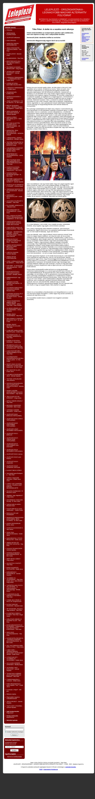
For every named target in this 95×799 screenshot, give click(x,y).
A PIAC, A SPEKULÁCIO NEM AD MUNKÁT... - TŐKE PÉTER (15, 262)
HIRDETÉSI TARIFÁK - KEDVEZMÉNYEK (13, 44)
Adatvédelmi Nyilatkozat (51, 769)
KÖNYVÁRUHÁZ (11, 40)
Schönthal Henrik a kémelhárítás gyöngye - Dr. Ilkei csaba (14, 174)
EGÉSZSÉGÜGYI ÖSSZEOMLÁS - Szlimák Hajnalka (13, 573)
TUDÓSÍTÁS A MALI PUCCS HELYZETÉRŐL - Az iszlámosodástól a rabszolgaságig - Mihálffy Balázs (15, 588)
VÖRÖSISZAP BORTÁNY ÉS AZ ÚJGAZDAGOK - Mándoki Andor (15, 191)
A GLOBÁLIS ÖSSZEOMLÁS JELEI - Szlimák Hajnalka (15, 375)
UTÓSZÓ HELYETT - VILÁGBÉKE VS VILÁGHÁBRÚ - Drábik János (15, 659)
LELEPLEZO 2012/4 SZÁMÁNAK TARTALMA (13, 466)
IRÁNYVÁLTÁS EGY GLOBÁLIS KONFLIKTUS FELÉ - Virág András (14, 241)
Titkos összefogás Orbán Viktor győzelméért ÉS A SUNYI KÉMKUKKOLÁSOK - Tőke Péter (15, 162)
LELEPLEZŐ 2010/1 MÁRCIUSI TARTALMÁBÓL (14, 415)
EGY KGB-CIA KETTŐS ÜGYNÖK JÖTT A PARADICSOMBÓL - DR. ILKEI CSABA (13, 125)
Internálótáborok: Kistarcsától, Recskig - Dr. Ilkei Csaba (15, 500)
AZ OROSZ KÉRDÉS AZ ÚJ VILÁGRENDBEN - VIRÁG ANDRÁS (14, 310)
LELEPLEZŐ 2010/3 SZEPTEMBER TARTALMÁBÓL (12, 424)
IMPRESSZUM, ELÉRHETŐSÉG (11, 33)
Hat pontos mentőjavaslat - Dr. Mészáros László (15, 491)
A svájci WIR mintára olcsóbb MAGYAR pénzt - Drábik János (15, 331)
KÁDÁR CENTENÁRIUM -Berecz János (14, 524)
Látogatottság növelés (85, 59)
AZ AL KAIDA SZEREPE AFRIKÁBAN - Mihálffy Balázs (15, 663)
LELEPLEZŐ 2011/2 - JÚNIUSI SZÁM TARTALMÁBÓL (13, 439)
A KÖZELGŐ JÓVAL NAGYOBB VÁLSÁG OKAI (14, 84)
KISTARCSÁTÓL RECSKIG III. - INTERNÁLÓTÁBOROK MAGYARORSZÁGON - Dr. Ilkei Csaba (15, 640)
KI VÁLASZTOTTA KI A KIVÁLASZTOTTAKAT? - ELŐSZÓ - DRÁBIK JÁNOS (14, 273)
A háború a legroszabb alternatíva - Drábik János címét (14, 479)
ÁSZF (40, 769)
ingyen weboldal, (86, 39)
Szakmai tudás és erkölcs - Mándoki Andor (14, 505)
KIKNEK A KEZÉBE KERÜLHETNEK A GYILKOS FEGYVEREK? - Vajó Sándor (15, 392)
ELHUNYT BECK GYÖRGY (14, 470)
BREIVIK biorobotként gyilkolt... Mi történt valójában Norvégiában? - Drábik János (15, 107)
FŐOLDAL (9, 30)
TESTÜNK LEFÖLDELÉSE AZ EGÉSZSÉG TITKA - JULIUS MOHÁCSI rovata (15, 144)
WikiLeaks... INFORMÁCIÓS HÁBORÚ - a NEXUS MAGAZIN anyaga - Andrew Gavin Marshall (14, 234)
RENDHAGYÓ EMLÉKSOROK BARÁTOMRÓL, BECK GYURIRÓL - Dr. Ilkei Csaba (15, 519)
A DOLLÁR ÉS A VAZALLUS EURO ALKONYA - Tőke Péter (15, 228)
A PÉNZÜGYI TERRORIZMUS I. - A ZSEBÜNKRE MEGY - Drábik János (15, 79)
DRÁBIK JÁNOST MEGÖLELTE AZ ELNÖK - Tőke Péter (14, 326)
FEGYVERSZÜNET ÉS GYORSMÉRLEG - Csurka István (14, 211)
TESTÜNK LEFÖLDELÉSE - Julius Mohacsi (14, 379)
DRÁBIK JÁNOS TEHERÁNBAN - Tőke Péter (14, 315)
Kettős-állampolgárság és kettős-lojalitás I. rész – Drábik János (15, 685)
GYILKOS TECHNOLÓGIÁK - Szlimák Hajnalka (15, 549)
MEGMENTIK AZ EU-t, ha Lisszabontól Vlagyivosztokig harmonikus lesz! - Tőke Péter (15, 346)
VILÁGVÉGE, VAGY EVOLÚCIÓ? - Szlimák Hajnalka (13, 669)
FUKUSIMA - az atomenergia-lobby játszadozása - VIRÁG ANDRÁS (15, 267)
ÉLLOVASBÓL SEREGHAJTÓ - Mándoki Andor (15, 206)
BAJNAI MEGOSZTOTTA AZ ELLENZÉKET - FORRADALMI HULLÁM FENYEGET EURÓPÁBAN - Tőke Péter (15, 627)
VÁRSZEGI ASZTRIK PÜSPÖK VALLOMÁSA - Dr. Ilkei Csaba (14, 283)
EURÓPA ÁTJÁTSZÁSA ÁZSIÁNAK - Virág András (14, 341)
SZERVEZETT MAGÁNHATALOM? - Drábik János (14, 196)
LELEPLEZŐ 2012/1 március (14, 454)
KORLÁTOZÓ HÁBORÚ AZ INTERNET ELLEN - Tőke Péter (14, 620)
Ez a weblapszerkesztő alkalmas (86, 36)
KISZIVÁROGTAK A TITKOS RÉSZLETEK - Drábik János (14, 539)
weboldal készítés (70, 767)
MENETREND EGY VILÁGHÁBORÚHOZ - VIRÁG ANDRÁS (15, 155)
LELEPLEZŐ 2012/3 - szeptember (13, 462)
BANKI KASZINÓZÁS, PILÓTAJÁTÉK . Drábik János (15, 568)
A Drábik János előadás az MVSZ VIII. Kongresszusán (14, 600)
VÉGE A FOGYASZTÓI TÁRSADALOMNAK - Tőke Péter (14, 49)
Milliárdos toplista (11, 694)
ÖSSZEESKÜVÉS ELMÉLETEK (12, 93)
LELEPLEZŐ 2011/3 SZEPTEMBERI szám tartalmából (13, 445)
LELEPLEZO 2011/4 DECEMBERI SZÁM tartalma (15, 450)
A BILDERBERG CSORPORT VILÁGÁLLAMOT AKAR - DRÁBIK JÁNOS (15, 149)
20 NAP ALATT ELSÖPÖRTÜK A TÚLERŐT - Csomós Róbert (15, 185)
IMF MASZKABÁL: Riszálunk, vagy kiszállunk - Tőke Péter (15, 609)
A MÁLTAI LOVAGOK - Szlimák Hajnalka (13, 253)
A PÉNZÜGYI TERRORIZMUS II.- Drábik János (15, 88)
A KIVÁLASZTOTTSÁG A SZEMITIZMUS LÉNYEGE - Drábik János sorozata (14, 223)
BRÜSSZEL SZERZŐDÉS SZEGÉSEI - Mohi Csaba (14, 406)
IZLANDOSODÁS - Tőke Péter (15, 58)
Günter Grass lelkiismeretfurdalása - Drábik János (15, 534)
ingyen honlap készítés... (85, 41)
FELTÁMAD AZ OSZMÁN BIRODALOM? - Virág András (15, 67)
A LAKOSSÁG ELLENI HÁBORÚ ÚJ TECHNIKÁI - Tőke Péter (14, 595)
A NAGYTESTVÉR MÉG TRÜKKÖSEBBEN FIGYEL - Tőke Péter (14, 352)
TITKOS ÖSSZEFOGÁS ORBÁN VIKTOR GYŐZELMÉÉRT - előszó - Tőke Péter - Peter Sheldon (14, 303)
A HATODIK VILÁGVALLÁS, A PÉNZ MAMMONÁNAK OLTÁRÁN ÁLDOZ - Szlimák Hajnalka (15, 296)
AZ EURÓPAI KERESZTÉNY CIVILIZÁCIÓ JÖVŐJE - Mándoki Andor (15, 289)
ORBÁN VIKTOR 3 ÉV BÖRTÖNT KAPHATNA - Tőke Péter (15, 544)
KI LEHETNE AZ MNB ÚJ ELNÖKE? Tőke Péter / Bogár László (15, 615)
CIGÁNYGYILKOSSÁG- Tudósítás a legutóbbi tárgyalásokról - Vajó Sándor (14, 169)
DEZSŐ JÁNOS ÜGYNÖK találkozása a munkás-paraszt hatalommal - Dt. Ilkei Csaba (15, 366)
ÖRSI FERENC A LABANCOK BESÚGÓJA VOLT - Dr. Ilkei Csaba (15, 320)
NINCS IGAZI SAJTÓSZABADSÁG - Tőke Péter (14, 634)
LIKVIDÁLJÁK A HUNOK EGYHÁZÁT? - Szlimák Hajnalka (13, 73)
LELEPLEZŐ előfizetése (13, 37)
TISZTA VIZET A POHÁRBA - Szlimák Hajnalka (15, 706)
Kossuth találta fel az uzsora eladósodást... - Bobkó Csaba (15, 509)
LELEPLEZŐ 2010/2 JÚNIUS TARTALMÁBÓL (15, 419)
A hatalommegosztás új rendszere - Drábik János (13, 680)
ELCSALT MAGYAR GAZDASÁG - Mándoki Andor (15, 605)
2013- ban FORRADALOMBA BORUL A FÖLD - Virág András (15, 646)
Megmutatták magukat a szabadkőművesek (13, 697)
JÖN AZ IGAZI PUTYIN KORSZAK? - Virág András (14, 397)
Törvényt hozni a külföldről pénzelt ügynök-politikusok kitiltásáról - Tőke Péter (14, 675)
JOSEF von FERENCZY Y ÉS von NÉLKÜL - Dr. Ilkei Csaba (15, 101)
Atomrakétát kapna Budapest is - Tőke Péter (15, 474)
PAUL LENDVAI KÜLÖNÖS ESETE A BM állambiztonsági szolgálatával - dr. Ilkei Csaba (15, 217)
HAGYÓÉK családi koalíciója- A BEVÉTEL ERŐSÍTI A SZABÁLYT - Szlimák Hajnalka (15, 180)
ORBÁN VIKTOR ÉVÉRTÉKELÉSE (11, 257)
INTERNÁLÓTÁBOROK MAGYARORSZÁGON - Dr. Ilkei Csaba (14, 554)
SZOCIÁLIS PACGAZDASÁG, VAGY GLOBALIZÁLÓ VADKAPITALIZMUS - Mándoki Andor (15, 385)
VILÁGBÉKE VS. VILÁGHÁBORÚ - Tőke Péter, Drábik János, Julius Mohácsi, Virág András (15, 580)
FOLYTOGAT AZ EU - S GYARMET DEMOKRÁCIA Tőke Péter (14, 336)
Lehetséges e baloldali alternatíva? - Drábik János (14, 410)
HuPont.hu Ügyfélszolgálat (14, 756)
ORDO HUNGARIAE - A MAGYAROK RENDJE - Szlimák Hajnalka (13, 113)
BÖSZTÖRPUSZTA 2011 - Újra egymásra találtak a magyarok (14, 63)
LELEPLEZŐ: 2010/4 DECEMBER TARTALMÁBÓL (15, 429)
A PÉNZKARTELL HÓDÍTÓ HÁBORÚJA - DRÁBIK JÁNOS (15, 138)
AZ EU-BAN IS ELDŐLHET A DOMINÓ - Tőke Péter (15, 201)
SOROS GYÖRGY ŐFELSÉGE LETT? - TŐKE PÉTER (14, 119)
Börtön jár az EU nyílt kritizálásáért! (12, 513)
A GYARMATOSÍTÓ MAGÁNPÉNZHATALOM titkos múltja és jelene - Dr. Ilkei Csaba (15, 359)
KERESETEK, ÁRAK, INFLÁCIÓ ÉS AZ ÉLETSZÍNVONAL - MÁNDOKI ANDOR (15, 133)
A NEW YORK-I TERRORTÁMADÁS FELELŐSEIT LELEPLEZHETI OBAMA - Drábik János (15, 652)
